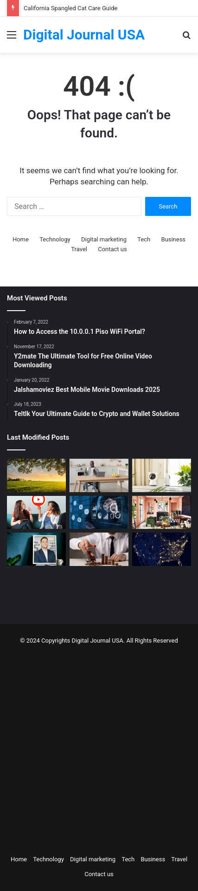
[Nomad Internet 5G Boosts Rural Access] (161, 549)
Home (21, 239)
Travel (79, 249)
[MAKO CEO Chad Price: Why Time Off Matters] (36, 549)
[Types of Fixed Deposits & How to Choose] (99, 549)
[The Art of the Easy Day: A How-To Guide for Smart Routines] (99, 475)
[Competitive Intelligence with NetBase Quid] (99, 512)
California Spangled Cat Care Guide (70, 8)
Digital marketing (104, 239)
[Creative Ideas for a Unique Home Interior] (161, 512)
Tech (143, 239)
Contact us (112, 249)
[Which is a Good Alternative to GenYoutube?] (36, 512)
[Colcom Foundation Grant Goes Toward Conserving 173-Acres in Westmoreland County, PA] (36, 475)
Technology (54, 239)
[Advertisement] (99, 747)
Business (173, 239)
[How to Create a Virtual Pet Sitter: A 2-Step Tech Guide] (161, 475)
